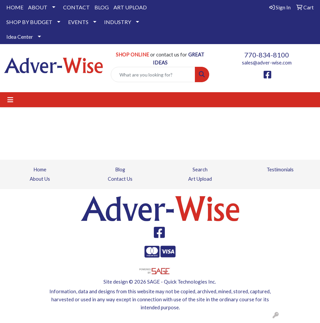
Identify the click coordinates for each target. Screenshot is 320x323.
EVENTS (78, 22)
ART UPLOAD (130, 7)
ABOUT (37, 7)
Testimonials (280, 169)
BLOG (101, 7)
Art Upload (200, 179)
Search (200, 169)
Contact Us (120, 179)
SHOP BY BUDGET (29, 22)
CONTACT (76, 7)
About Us (40, 179)
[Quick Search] (153, 74)
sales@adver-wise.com (267, 62)
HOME (14, 7)
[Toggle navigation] (10, 100)
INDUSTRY (117, 22)
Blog (120, 169)
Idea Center (19, 36)
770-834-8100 (266, 55)
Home (39, 169)
